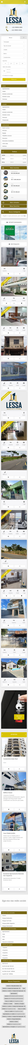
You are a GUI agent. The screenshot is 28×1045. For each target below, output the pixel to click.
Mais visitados (10, 203)
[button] (3, 232)
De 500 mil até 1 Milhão (8, 971)
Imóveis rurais (6, 96)
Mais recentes (10, 168)
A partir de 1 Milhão (7, 974)
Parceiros (4, 138)
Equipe (4, 133)
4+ (22, 63)
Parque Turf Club (6, 920)
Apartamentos (5, 88)
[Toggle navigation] (25, 2)
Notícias (4, 146)
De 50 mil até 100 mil (7, 966)
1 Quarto (4, 947)
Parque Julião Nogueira (8, 923)
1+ (5, 63)
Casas (4, 91)
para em (14, 991)
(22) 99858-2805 (17, 27)
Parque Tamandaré (7, 926)
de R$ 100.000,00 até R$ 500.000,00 (14, 998)
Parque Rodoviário (7, 918)
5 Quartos (5, 958)
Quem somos (5, 128)
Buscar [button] (14, 79)
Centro (4, 915)
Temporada (5, 120)
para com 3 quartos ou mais (13, 1001)
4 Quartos (5, 955)
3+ (16, 63)
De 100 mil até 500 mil (8, 968)
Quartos (5, 60)
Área (3, 936)
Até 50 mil (5, 963)
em (14, 985)
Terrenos (4, 99)
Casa (3, 934)
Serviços (4, 130)
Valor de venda (7, 67)
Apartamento (5, 931)
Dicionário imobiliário (8, 141)
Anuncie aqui (19, 717)
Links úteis (5, 143)
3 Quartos (5, 952)
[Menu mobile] (2, 2)
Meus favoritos (10, 206)
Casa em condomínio (8, 942)
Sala (3, 939)
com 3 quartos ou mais (8, 1008)
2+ (11, 63)
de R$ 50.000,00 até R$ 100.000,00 (14, 996)
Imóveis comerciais (7, 94)
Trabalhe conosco (7, 135)
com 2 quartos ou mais (13, 1024)
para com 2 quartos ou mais (13, 1011)
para (8, 1003)
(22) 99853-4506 (17, 30)
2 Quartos (5, 950)
